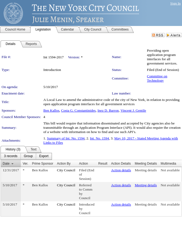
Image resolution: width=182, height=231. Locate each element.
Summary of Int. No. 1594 (66, 138)
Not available (170, 170)
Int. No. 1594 (99, 138)
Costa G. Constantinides (78, 110)
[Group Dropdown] (28, 156)
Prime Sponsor (42, 163)
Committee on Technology (157, 78)
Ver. (25, 163)
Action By (64, 163)
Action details (121, 170)
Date (6, 163)
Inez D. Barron (108, 110)
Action (83, 163)
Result (102, 163)
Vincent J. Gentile (133, 110)
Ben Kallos (51, 110)
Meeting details (146, 170)
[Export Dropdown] (44, 156)
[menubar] (26, 156)
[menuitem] (11, 156)
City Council (66, 170)
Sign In (175, 3)
